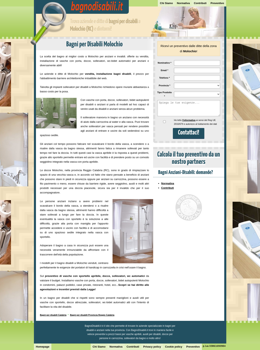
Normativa (183, 3)
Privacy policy (152, 346)
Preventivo (217, 3)
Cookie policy (173, 346)
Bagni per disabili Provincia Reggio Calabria (92, 315)
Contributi (200, 3)
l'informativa (188, 120)
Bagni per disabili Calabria (53, 315)
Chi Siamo (166, 3)
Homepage (42, 346)
